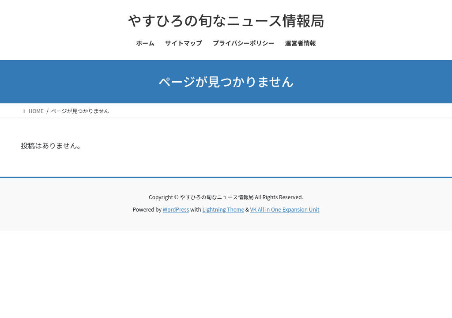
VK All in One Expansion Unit (285, 209)
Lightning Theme (223, 209)
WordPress (176, 209)
